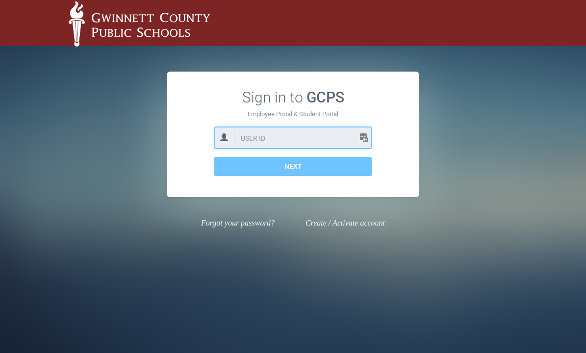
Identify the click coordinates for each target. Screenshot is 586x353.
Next (293, 166)
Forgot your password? (238, 223)
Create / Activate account (345, 223)
